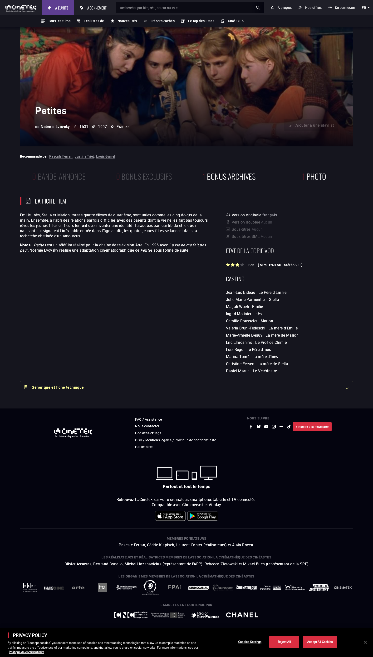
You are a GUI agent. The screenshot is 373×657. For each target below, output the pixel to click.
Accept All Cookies (320, 642)
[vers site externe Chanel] (242, 615)
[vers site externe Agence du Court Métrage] (319, 587)
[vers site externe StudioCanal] (198, 587)
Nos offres (313, 7)
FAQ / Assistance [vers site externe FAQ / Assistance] (148, 419)
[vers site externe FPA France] (174, 587)
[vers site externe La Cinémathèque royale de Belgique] (343, 587)
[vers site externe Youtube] (266, 426)
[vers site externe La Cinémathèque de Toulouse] (126, 587)
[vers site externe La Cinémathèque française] (246, 587)
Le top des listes (201, 21)
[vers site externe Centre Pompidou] (270, 587)
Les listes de (94, 21)
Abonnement (97, 7)
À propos (285, 7)
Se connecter (345, 7)
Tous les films (59, 21)
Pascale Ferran (61, 156)
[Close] (365, 642)
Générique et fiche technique (58, 387)
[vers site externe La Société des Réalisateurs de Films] (30, 587)
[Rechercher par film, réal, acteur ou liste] (190, 7)
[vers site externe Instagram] (274, 426)
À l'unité (61, 7)
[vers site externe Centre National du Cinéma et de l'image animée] (130, 615)
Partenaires (144, 446)
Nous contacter (147, 426)
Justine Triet (84, 156)
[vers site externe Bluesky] (258, 426)
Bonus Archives (229, 176)
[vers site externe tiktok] (289, 426)
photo (314, 176)
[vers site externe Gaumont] (222, 587)
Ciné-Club (236, 21)
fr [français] (364, 7)
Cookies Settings (148, 433)
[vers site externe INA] (102, 587)
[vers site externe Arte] (78, 587)
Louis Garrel (105, 156)
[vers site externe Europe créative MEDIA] (168, 614)
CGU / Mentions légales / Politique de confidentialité (175, 440)
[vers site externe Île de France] (205, 615)
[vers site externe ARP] (150, 587)
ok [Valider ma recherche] (258, 7)
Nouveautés (127, 21)
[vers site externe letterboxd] (281, 426)
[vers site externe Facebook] (251, 426)
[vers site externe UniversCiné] (54, 588)
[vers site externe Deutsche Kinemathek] (295, 587)
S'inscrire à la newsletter (312, 426)
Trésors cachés (162, 21)
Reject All (284, 642)
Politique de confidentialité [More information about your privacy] (26, 652)
